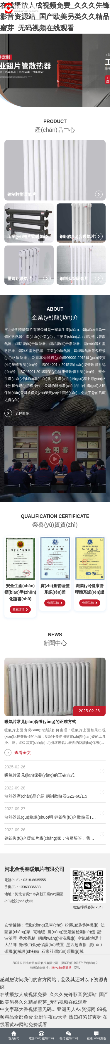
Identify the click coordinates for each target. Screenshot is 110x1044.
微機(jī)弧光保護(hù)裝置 (41, 944)
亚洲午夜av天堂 (50, 1016)
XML (77, 967)
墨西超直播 (76, 944)
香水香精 (27, 938)
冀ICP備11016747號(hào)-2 (79, 963)
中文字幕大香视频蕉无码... (27, 1009)
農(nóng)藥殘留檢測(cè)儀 (71, 931)
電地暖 (39, 931)
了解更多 (16, 413)
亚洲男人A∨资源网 (76, 1009)
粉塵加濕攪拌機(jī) (81, 925)
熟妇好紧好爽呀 (85, 1016)
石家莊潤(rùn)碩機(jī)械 (62, 951)
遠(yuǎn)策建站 (61, 967)
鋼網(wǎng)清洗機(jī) (57, 938)
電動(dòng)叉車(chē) (43, 925)
